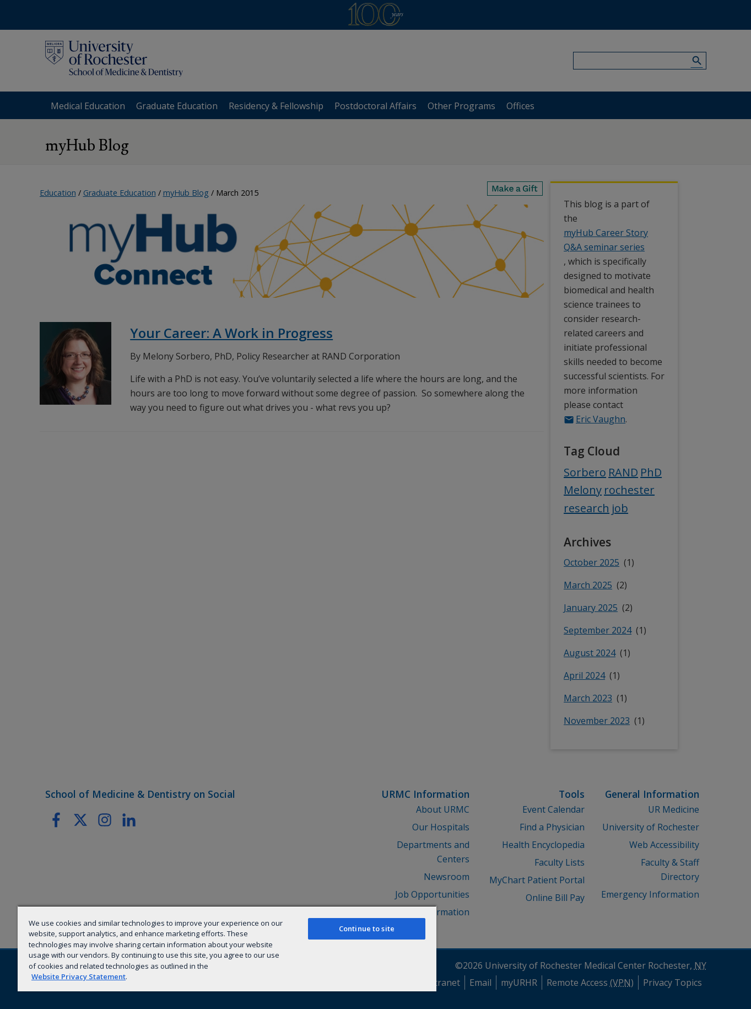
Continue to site (367, 928)
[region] (227, 948)
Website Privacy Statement (78, 976)
